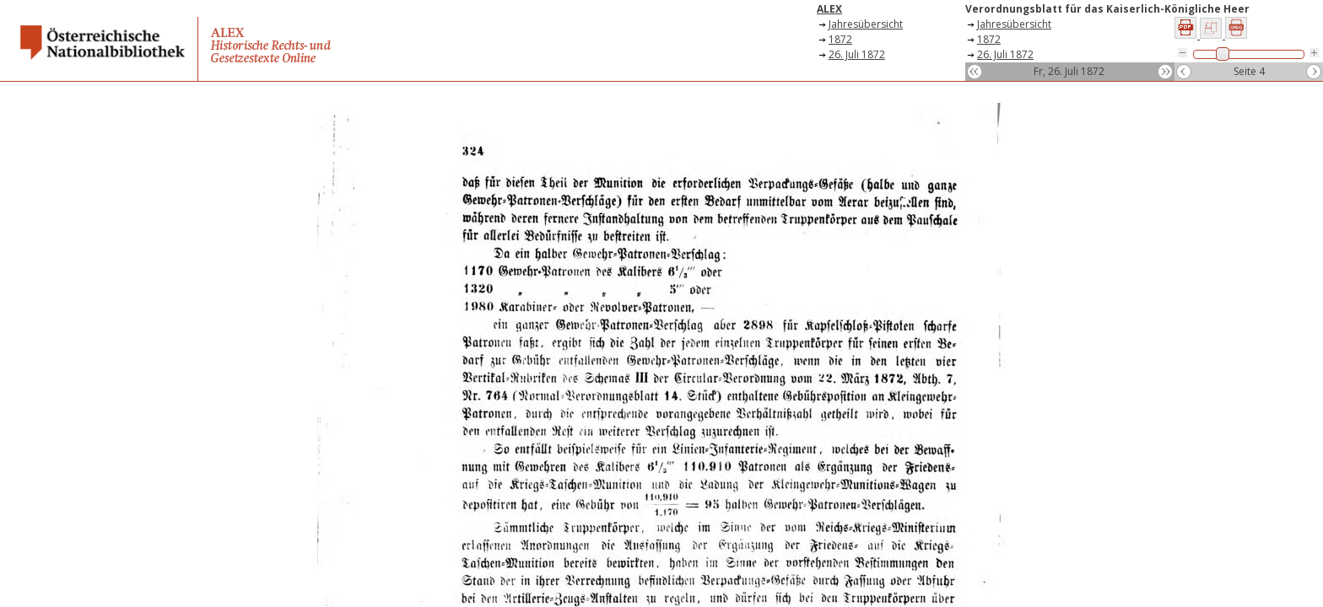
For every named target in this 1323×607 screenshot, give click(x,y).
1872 (840, 39)
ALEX (829, 9)
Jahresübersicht (866, 24)
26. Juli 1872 (857, 54)
